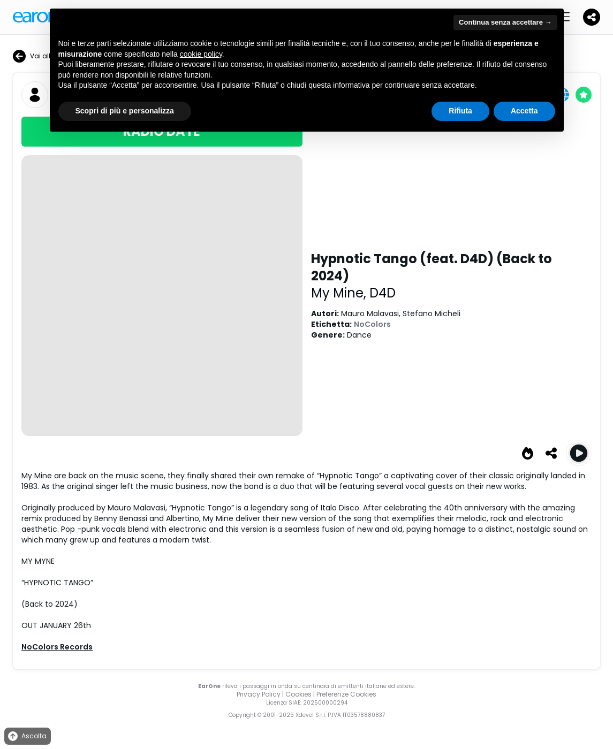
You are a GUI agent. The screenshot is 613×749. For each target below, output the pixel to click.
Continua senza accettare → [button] (505, 22)
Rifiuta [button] (460, 110)
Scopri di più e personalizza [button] (124, 110)
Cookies (298, 694)
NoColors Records (57, 646)
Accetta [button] (524, 110)
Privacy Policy (259, 694)
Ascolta (26, 736)
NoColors (372, 324)
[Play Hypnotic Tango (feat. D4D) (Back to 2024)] (578, 453)
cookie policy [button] (201, 54)
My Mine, (340, 293)
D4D (382, 293)
